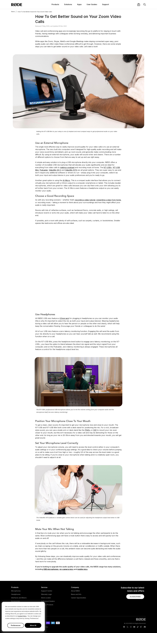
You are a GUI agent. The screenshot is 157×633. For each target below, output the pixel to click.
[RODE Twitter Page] (127, 627)
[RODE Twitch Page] (141, 627)
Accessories (15, 601)
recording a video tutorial (85, 200)
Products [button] (55, 4)
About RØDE (75, 591)
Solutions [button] (68, 4)
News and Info (76, 594)
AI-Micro (66, 180)
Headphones (15, 594)
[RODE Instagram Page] (131, 627)
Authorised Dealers (48, 601)
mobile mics (82, 569)
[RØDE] (22, 4)
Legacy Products (47, 605)
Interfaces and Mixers (19, 598)
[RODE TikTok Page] (137, 627)
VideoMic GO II (55, 170)
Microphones (16, 591)
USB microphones (50, 569)
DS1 (95, 430)
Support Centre (46, 591)
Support (105, 4)
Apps (79, 4)
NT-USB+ (108, 167)
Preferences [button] (15, 625)
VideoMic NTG (71, 170)
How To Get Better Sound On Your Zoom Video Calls (34, 11)
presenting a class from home (108, 200)
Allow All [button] (33, 625)
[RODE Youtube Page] (134, 627)
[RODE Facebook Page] (124, 627)
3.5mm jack (64, 318)
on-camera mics (66, 569)
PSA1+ (87, 430)
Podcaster (44, 170)
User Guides (92, 4)
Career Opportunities (78, 598)
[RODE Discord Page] (145, 627)
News (13, 11)
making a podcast (67, 167)
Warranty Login (46, 594)
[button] (138, 4)
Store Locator (46, 598)
